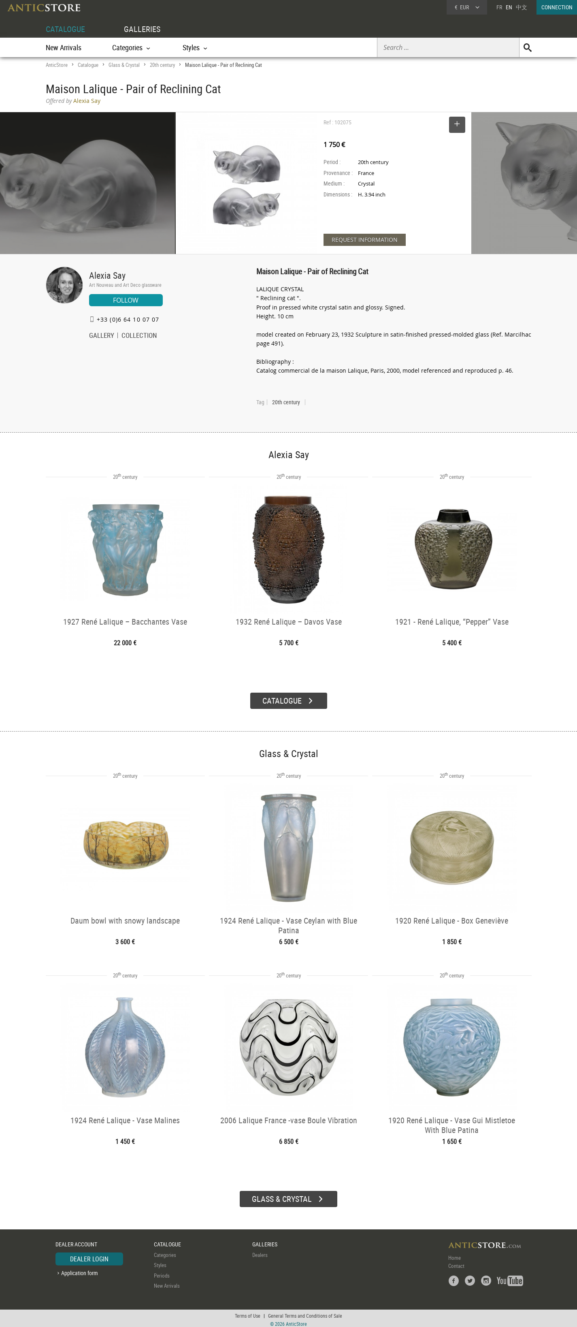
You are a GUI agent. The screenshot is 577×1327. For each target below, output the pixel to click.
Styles (160, 1262)
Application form (79, 1270)
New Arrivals (63, 47)
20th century (162, 64)
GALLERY (101, 336)
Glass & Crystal (124, 64)
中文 (521, 7)
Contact (456, 1262)
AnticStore (57, 64)
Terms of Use (247, 1313)
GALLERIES (142, 28)
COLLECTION (139, 336)
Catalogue (88, 64)
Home (454, 1254)
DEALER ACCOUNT (76, 1241)
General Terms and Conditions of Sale (305, 1313)
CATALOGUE (65, 28)
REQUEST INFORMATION (365, 239)
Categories (165, 1251)
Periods (162, 1272)
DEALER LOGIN (89, 1255)
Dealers (260, 1251)
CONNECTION (557, 7)
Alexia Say (107, 275)
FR (499, 7)
